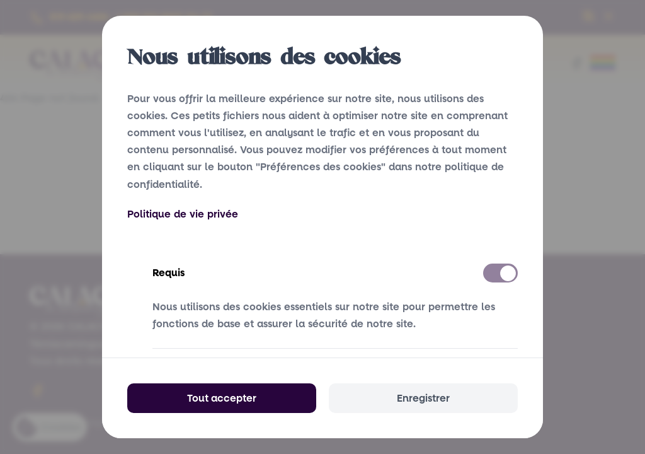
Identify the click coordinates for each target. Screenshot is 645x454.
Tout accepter (221, 398)
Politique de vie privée (182, 214)
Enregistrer (423, 398)
